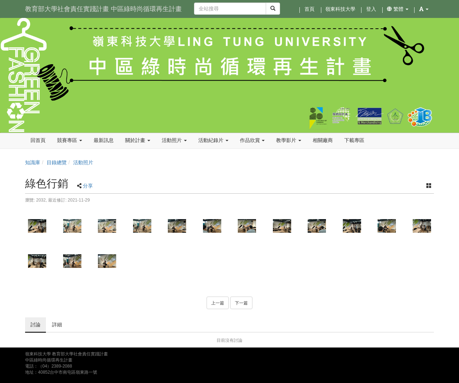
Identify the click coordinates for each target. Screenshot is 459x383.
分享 (88, 186)
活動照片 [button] (174, 140)
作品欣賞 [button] (252, 140)
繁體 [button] (397, 9)
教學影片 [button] (288, 140)
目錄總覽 (57, 162)
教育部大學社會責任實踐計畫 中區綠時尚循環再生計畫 (103, 9)
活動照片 (83, 162)
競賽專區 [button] (69, 140)
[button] (424, 9)
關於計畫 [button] (137, 140)
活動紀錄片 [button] (213, 140)
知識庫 (32, 162)
